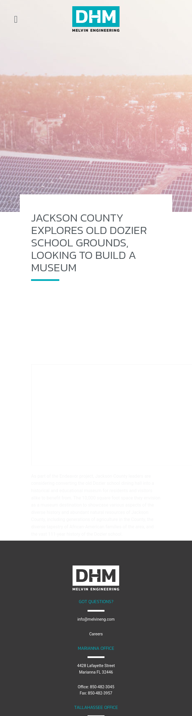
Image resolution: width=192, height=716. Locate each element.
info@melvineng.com (96, 619)
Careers (96, 634)
